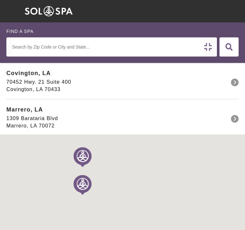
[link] (122, 81)
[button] (159, 11)
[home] (49, 11)
